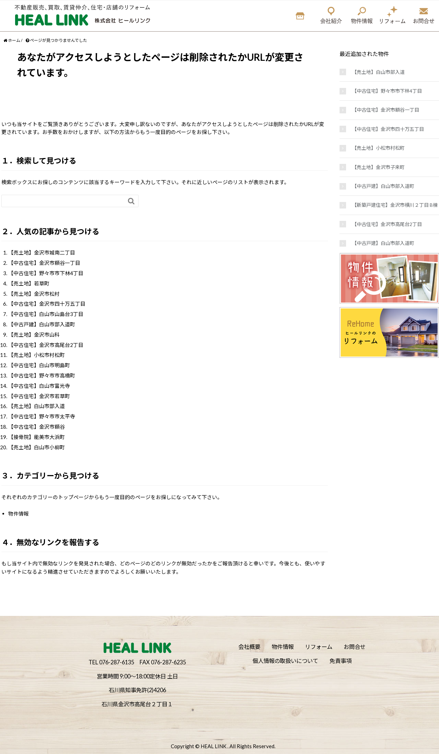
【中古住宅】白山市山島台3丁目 (45, 314)
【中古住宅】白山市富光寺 (39, 386)
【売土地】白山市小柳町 (36, 447)
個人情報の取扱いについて (285, 660)
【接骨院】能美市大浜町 (36, 437)
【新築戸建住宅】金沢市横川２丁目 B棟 (395, 205)
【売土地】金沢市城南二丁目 (41, 252)
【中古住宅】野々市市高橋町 (41, 375)
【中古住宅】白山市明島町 (39, 365)
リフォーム (318, 646)
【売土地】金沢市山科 (34, 334)
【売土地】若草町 (28, 283)
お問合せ (355, 646)
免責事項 (341, 660)
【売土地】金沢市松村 (34, 294)
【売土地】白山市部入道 (36, 406)
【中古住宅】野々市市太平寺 (41, 416)
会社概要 (249, 646)
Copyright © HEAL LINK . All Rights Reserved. (223, 746)
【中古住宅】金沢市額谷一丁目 (44, 263)
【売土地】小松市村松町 (36, 355)
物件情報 (18, 513)
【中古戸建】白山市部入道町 (41, 324)
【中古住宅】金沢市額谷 (36, 427)
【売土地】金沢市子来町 (378, 167)
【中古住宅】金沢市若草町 (39, 396)
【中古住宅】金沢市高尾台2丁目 (45, 345)
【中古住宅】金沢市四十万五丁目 (46, 304)
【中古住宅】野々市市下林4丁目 (45, 273)
